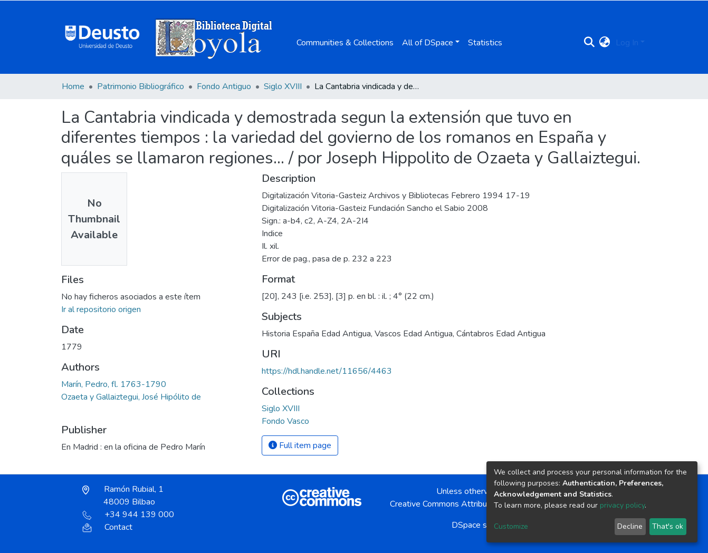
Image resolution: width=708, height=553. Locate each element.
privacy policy (622, 505)
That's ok (667, 526)
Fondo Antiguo (224, 86)
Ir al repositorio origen (101, 309)
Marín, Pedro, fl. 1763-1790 (113, 384)
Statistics (485, 42)
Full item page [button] (300, 445)
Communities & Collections (345, 42)
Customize (511, 526)
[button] (605, 42)
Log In (627, 42)
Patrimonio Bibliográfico (140, 86)
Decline (630, 526)
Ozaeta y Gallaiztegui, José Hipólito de (131, 397)
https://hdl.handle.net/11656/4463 (327, 371)
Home (73, 86)
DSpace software (484, 525)
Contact (107, 527)
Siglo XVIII (283, 86)
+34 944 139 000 (128, 514)
